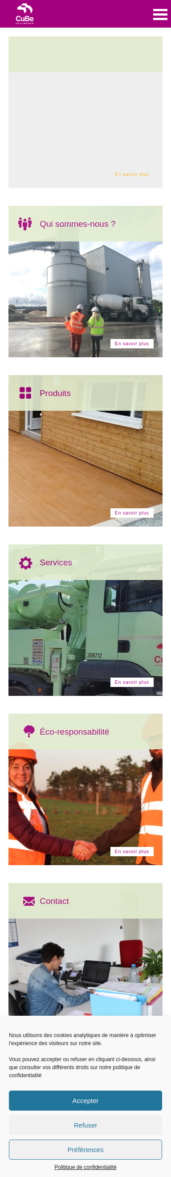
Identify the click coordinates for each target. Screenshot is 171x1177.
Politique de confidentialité (85, 1167)
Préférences (86, 1149)
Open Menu (160, 14)
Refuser (86, 1125)
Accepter (85, 1100)
